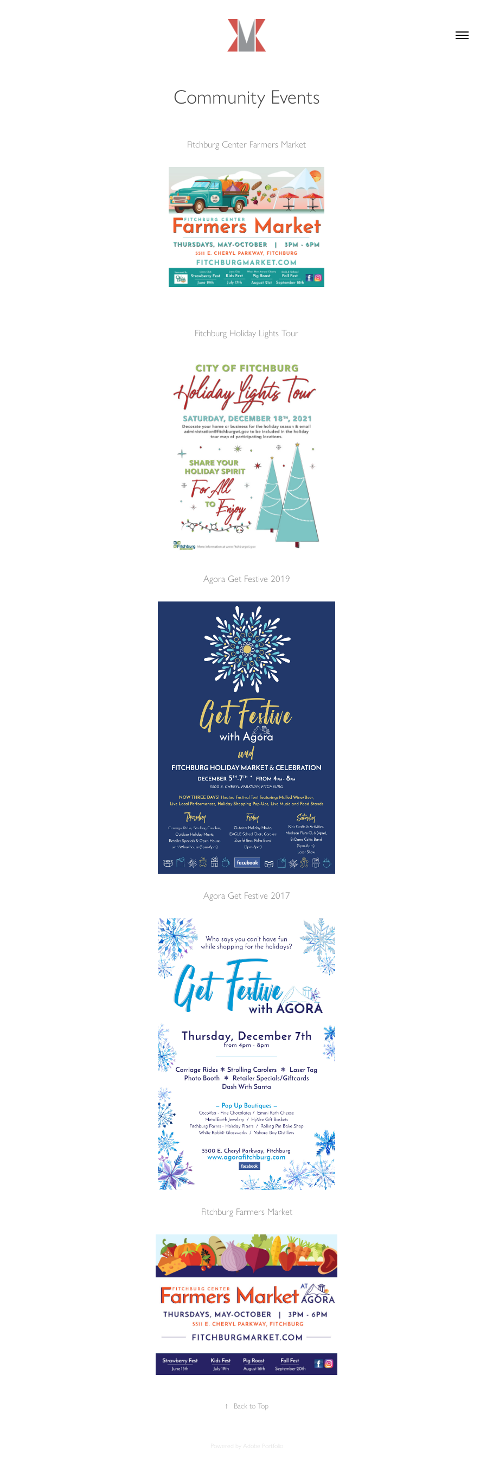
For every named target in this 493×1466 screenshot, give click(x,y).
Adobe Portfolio (263, 1446)
